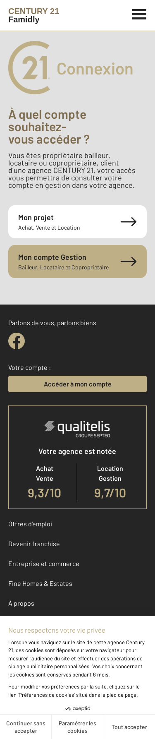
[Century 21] (33, 15)
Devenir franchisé (34, 543)
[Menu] (139, 13)
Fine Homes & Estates (40, 583)
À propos (21, 603)
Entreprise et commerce (43, 563)
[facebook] (16, 341)
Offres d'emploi (30, 524)
